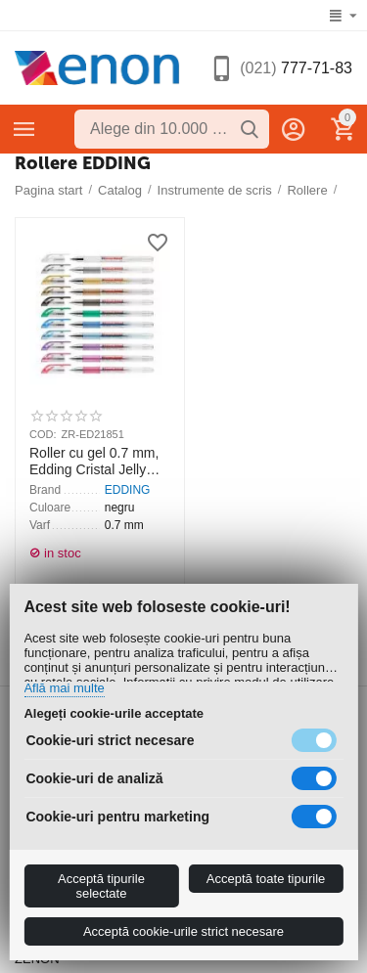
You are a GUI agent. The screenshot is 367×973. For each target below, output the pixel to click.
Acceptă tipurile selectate (101, 886)
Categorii (24, 129)
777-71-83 (296, 68)
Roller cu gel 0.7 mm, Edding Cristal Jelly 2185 (94, 461)
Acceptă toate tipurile (265, 878)
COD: (43, 434)
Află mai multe (63, 688)
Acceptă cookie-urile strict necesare (183, 931)
